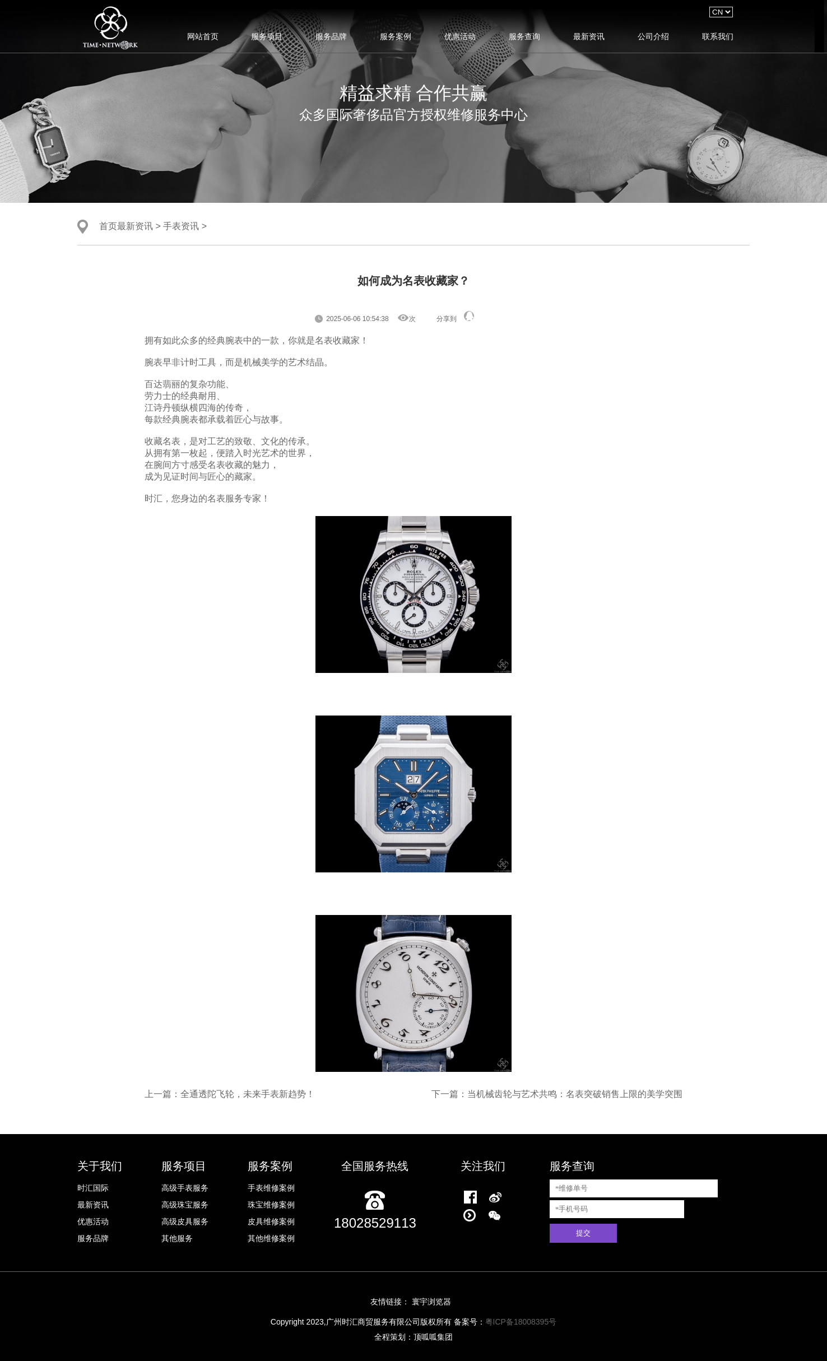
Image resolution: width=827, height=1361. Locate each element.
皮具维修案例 (271, 1221)
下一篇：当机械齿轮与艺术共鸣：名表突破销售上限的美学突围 (556, 1094)
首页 (108, 225)
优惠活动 (460, 36)
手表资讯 (181, 225)
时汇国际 (93, 1187)
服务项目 (266, 36)
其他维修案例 (271, 1238)
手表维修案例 (271, 1187)
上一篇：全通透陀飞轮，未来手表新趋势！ (230, 1094)
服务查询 (524, 36)
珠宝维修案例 (271, 1204)
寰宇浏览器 (431, 1301)
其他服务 (177, 1238)
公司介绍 (653, 36)
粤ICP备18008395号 (521, 1321)
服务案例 (395, 36)
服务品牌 (331, 36)
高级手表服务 (184, 1187)
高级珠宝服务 (184, 1204)
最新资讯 (589, 36)
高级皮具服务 (184, 1221)
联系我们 (717, 36)
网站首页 (203, 36)
